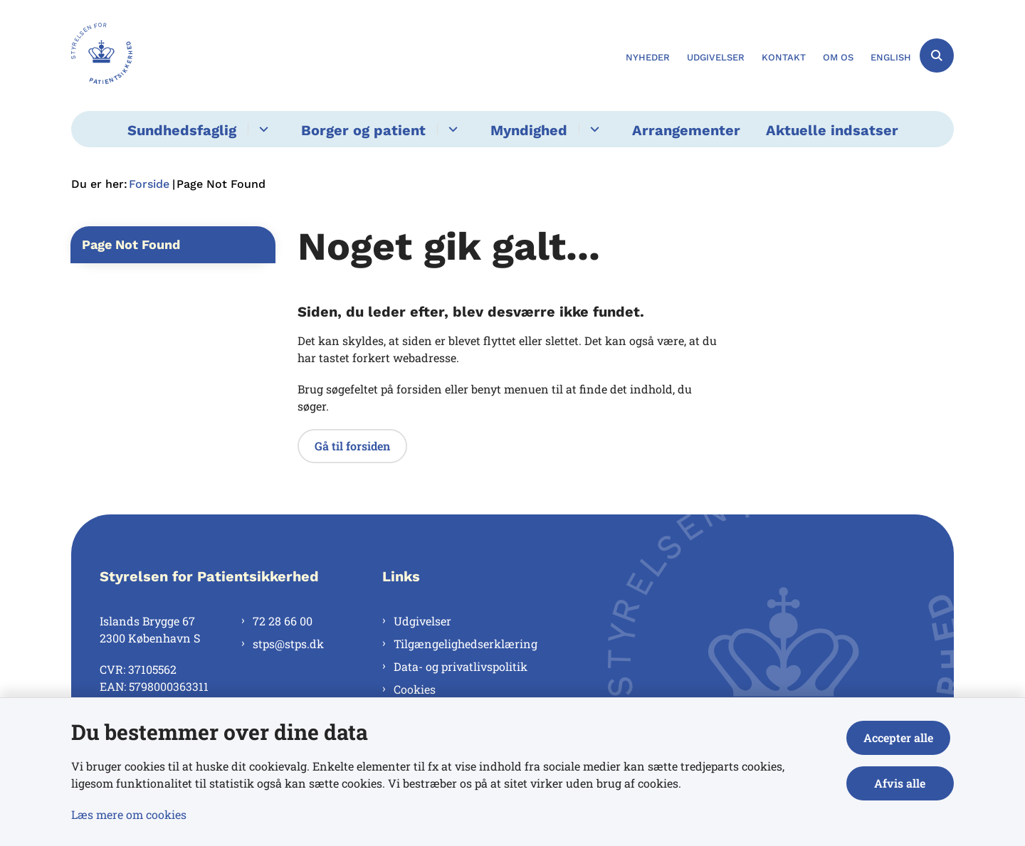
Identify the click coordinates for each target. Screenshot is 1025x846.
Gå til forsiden (352, 445)
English (891, 58)
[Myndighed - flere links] (592, 129)
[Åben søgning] (937, 55)
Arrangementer (686, 130)
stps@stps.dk (288, 643)
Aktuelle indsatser (832, 130)
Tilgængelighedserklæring (465, 643)
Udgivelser (422, 620)
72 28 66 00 (282, 620)
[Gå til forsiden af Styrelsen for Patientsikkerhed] (101, 55)
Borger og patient (363, 130)
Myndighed (528, 130)
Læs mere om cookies (128, 814)
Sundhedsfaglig (181, 130)
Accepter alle (902, 737)
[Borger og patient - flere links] (451, 129)
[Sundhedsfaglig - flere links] (261, 129)
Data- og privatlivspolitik (460, 666)
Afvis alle (901, 783)
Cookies (415, 689)
